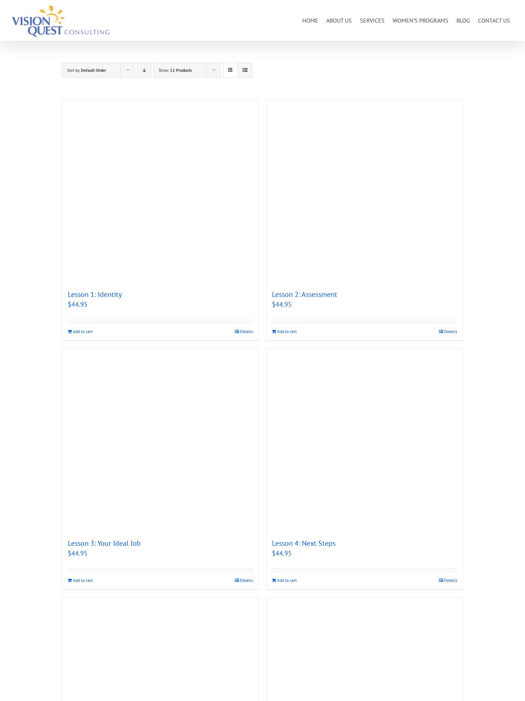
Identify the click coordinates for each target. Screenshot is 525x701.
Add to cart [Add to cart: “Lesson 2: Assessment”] (287, 331)
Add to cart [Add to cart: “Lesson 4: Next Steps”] (287, 580)
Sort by (86, 70)
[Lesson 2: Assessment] (365, 191)
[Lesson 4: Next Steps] (365, 440)
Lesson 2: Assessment (304, 294)
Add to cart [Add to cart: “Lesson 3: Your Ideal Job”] (83, 580)
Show (175, 70)
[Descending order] (144, 70)
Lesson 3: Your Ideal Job (104, 543)
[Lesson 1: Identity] (160, 191)
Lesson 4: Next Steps (303, 543)
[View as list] (245, 70)
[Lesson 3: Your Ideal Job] (160, 440)
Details (246, 331)
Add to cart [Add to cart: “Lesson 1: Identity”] (83, 331)
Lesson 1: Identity (95, 294)
